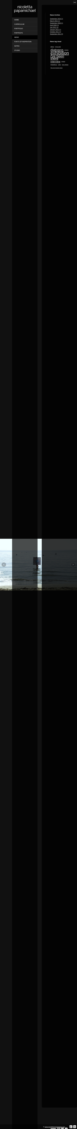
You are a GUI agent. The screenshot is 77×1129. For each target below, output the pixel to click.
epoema (66, 50)
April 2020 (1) (54, 25)
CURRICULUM (19, 24)
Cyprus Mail (58, 46)
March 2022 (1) (55, 21)
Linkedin (74, 1126)
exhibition (59, 53)
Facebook (71, 1126)
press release (65, 64)
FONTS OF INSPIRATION (22, 42)
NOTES (16, 46)
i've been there (57, 57)
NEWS (16, 37)
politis (59, 64)
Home (16, 20)
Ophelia (63, 61)
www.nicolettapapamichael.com (55, 1127)
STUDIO (17, 50)
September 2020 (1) (56, 23)
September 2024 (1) (56, 19)
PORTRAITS (18, 33)
